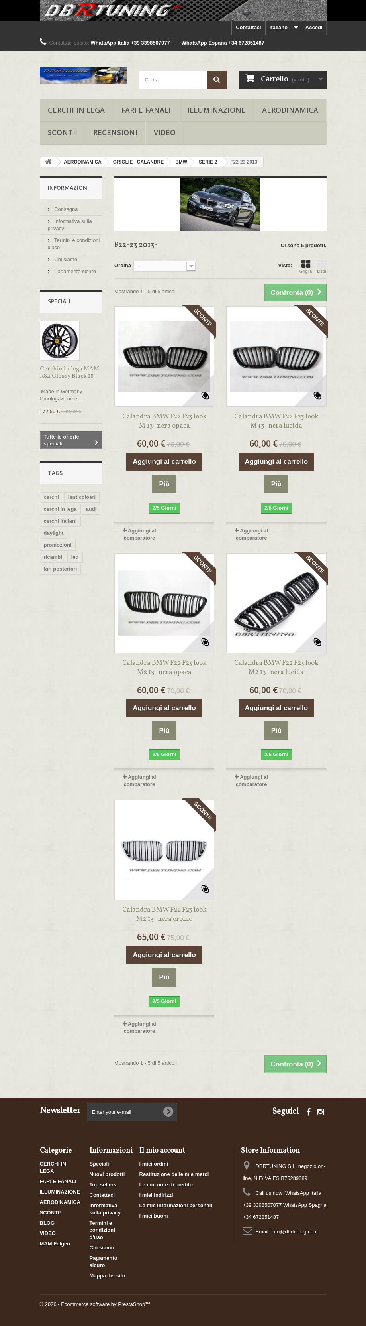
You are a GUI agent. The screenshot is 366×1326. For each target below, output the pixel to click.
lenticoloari (82, 497)
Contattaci (248, 27)
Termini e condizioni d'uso (102, 1230)
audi (91, 509)
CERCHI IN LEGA (76, 110)
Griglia (305, 266)
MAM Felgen (55, 1244)
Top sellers (103, 1185)
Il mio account (162, 1151)
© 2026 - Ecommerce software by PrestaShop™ (95, 1304)
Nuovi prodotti (107, 1174)
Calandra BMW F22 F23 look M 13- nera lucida (276, 421)
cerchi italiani (60, 521)
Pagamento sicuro (74, 271)
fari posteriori (60, 569)
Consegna (65, 209)
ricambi (53, 557)
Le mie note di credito (166, 1185)
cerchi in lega (60, 509)
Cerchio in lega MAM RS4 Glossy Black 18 (69, 372)
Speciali (59, 301)
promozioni (58, 545)
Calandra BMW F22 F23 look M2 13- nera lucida (276, 667)
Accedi (314, 27)
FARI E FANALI (146, 110)
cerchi (51, 497)
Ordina (122, 265)
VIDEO (165, 132)
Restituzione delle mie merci (174, 1174)
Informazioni (68, 187)
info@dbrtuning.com (294, 1232)
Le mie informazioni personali (175, 1205)
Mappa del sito (107, 1276)
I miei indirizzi (156, 1195)
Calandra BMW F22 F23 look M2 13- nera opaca (164, 667)
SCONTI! (62, 132)
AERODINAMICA (290, 110)
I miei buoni (153, 1216)
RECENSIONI (115, 132)
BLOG (47, 1223)
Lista (322, 266)
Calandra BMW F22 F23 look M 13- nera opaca (164, 421)
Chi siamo (65, 259)
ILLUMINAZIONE (216, 110)
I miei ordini (153, 1164)
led (75, 557)
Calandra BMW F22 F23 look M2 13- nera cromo (164, 914)
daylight (54, 533)
